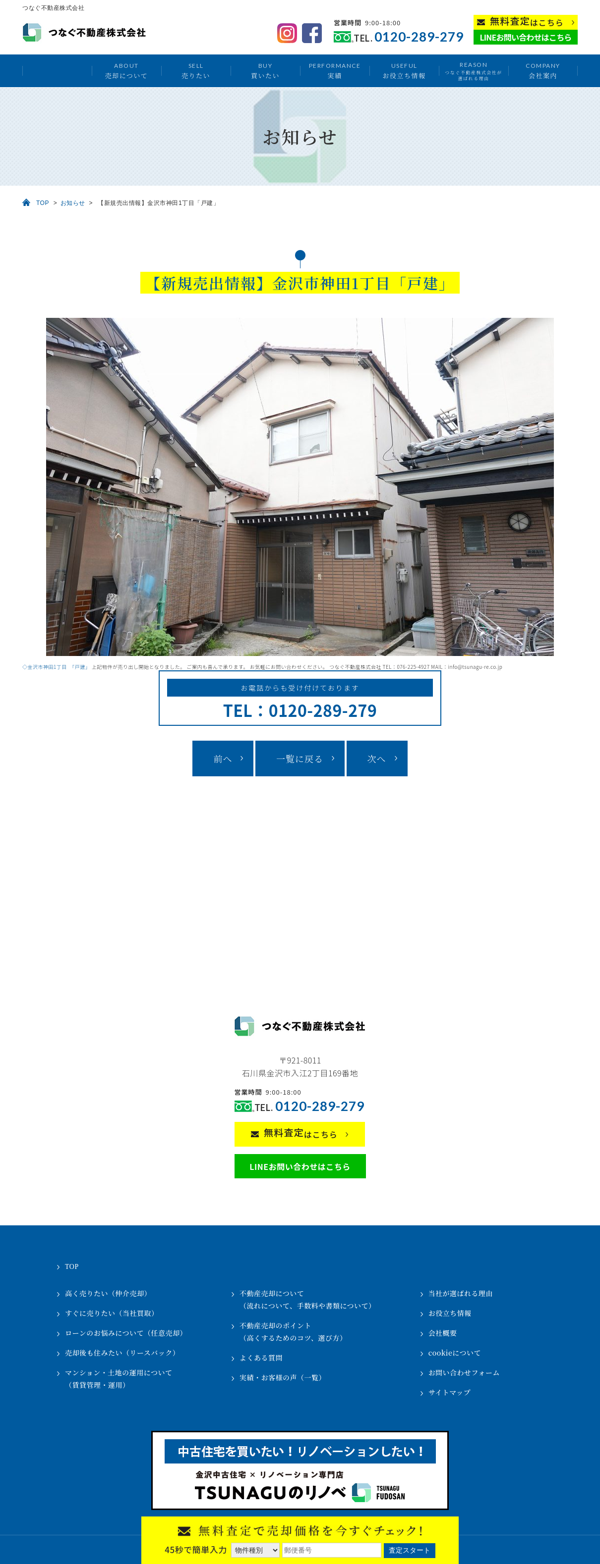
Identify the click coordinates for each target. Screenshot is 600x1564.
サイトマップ (449, 1392)
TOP (42, 203)
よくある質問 (261, 1357)
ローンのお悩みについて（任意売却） (126, 1333)
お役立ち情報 (403, 70)
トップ (57, 70)
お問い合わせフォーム (464, 1372)
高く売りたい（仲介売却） (108, 1293)
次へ (376, 758)
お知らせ (72, 203)
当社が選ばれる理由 (460, 1293)
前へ (222, 758)
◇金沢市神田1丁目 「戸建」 (56, 666)
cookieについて (454, 1353)
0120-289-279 (419, 37)
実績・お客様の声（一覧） (283, 1377)
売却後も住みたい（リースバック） (122, 1353)
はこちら (527, 21)
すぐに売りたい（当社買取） (112, 1313)
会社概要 (442, 1333)
